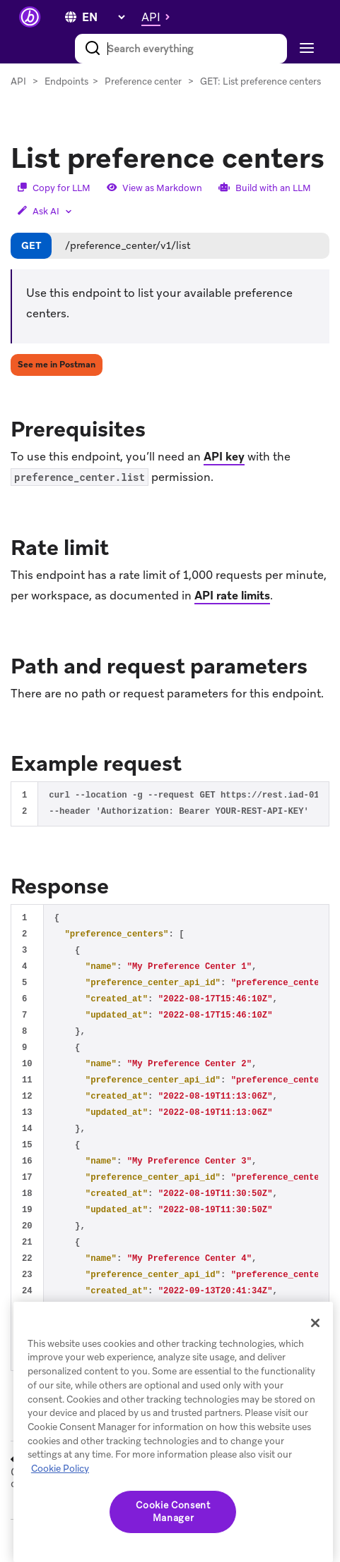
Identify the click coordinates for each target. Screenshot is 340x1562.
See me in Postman (56, 364)
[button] (159, 17)
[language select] (103, 17)
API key (224, 456)
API (18, 81)
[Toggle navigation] (305, 49)
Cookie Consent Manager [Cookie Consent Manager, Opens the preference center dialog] (173, 1511)
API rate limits (232, 595)
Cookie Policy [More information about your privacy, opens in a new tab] (60, 1469)
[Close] (315, 1322)
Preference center (143, 81)
